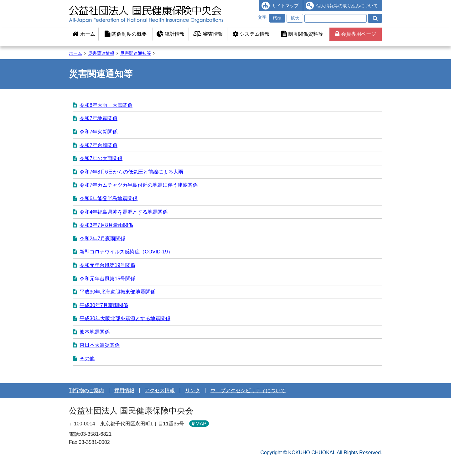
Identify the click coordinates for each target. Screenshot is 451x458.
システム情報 (251, 34)
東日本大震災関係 (100, 345)
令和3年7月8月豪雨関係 (106, 225)
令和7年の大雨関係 (101, 158)
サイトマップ (285, 5)
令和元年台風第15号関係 (107, 278)
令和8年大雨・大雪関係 (106, 105)
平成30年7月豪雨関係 (104, 305)
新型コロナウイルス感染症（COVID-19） (126, 251)
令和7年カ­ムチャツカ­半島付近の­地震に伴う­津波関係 (139, 185)
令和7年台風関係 (98, 145)
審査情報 (208, 34)
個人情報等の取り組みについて (347, 5)
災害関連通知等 (135, 53)
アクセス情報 (160, 390)
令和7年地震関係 (98, 118)
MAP (200, 423)
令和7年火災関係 (98, 131)
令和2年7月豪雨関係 (102, 238)
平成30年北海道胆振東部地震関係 (117, 291)
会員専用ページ (355, 34)
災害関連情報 (101, 53)
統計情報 (170, 34)
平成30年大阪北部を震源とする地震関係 (125, 318)
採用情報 (124, 390)
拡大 (295, 18)
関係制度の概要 (126, 34)
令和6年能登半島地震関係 (108, 198)
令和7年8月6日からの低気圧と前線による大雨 (131, 171)
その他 (87, 358)
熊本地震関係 (95, 332)
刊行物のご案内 (86, 390)
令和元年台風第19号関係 (107, 265)
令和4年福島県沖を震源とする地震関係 (124, 212)
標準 (277, 18)
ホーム (83, 34)
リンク (192, 390)
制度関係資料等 (302, 34)
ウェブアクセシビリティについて (248, 390)
